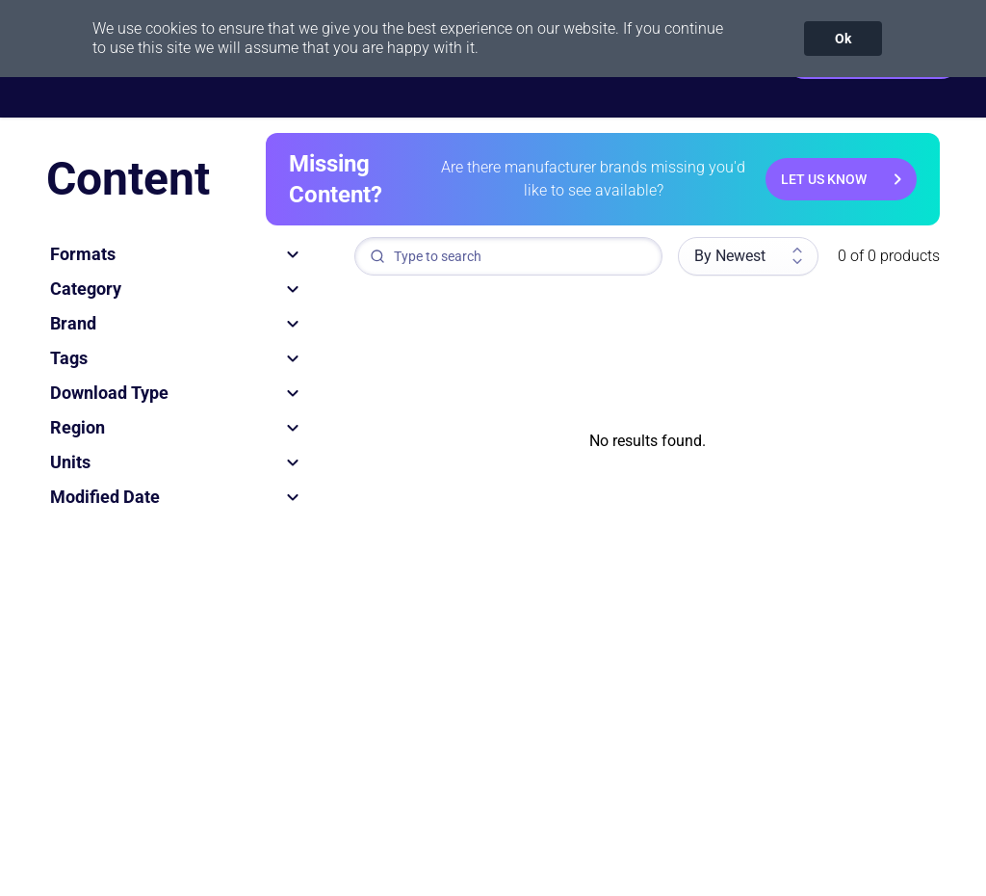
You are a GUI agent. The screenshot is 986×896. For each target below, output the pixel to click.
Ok (843, 38)
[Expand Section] (292, 254)
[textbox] (508, 256)
